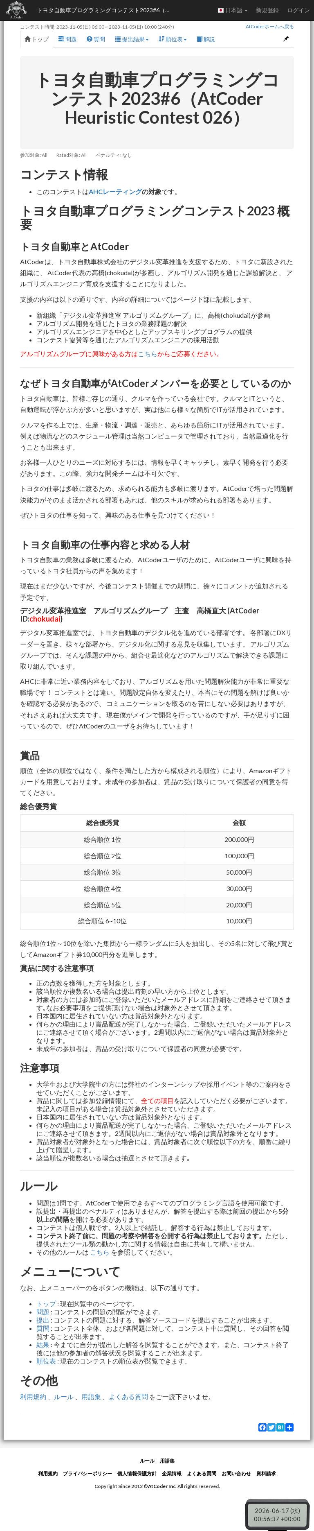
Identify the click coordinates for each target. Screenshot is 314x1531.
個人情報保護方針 (137, 1473)
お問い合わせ (236, 1473)
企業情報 (172, 1473)
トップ (37, 39)
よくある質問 (128, 1396)
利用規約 (33, 1396)
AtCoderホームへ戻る (270, 26)
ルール (64, 1396)
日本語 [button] (233, 10)
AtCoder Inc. (162, 1486)
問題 (67, 39)
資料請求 (266, 1473)
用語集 (91, 1396)
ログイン (298, 10)
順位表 (46, 1361)
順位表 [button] (173, 39)
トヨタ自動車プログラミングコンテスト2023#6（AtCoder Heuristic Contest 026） (106, 10)
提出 (42, 1320)
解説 (206, 39)
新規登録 (267, 10)
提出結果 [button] (132, 39)
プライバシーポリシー (87, 1473)
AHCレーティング (115, 191)
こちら (147, 353)
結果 (42, 1344)
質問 (96, 39)
